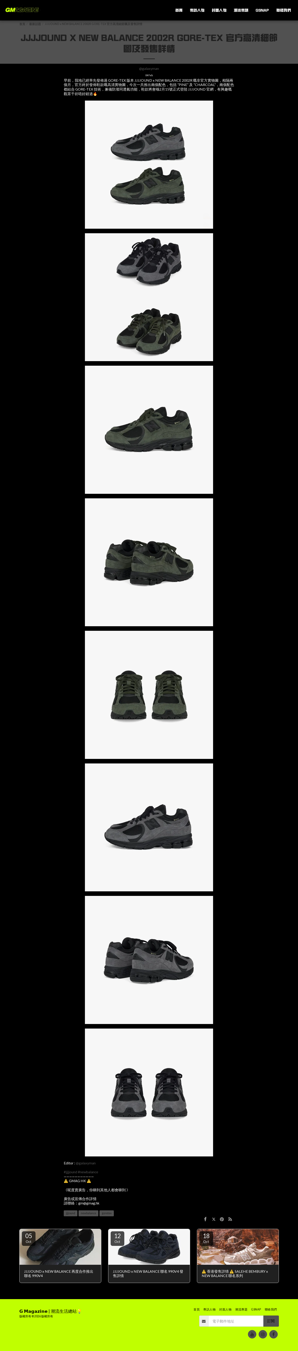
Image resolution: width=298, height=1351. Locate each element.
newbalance (88, 1213)
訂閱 (271, 1321)
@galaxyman (149, 68)
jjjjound (70, 1213)
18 (206, 1238)
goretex (107, 1213)
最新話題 (35, 24)
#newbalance (88, 1172)
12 (117, 1238)
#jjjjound (70, 1172)
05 (29, 1238)
